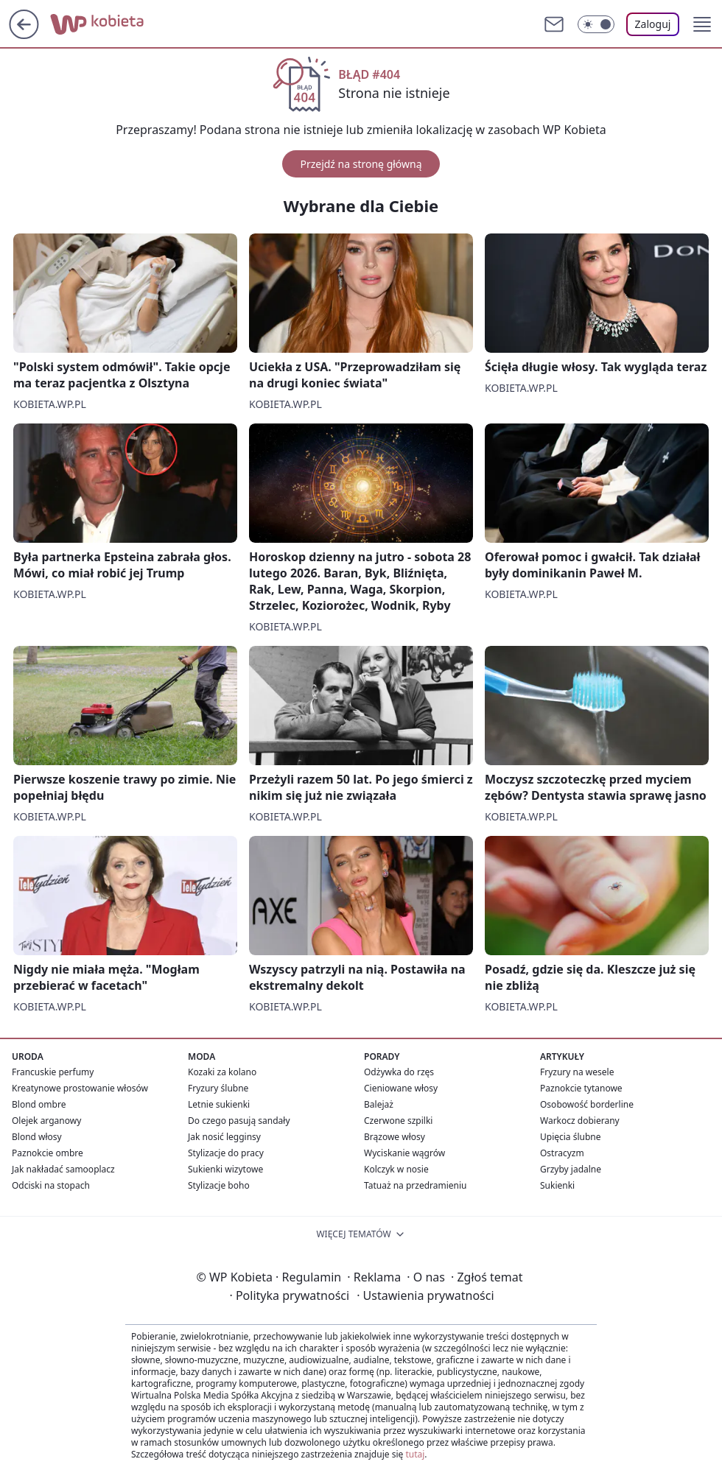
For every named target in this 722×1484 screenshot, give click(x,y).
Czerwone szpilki (398, 1120)
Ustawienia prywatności (425, 1295)
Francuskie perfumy (53, 1072)
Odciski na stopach (51, 1185)
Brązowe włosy (394, 1136)
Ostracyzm (562, 1153)
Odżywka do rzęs (399, 1072)
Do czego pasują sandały (239, 1120)
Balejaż (378, 1104)
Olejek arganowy (46, 1120)
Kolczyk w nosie (396, 1169)
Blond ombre (39, 1104)
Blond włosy (37, 1136)
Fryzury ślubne (218, 1088)
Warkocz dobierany (580, 1120)
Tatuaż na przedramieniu (415, 1185)
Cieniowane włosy (401, 1088)
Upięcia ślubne (570, 1136)
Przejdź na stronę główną (360, 164)
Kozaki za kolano (222, 1072)
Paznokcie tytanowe (581, 1088)
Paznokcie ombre (47, 1153)
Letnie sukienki (219, 1104)
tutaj (414, 1454)
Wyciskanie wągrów (404, 1153)
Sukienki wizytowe (225, 1169)
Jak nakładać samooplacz (63, 1169)
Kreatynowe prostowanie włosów (80, 1088)
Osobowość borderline (587, 1104)
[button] (702, 24)
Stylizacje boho (219, 1185)
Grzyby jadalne (570, 1169)
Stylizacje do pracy (226, 1153)
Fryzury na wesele (577, 1072)
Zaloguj (653, 24)
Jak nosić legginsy (224, 1136)
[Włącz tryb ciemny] (596, 24)
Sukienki (557, 1185)
